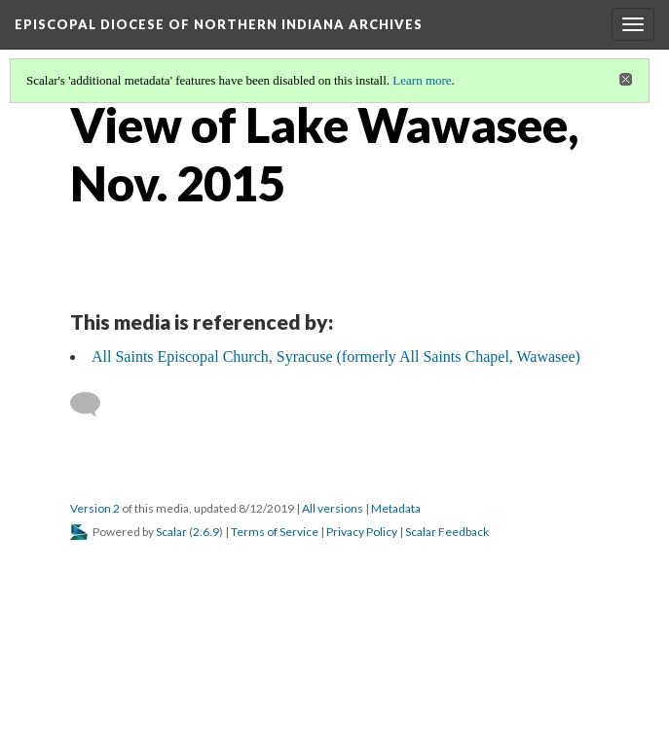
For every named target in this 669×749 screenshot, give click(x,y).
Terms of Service (274, 531)
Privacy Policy (361, 531)
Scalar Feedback (447, 531)
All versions (332, 508)
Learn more (421, 80)
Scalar (171, 531)
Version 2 (95, 508)
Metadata (396, 508)
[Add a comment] (94, 404)
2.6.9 (206, 531)
